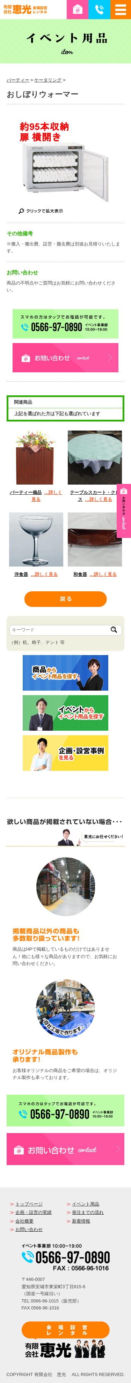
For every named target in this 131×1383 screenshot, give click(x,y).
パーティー (18, 80)
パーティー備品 (26, 492)
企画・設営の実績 (33, 1212)
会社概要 (24, 1221)
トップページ (29, 1204)
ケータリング (47, 80)
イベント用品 (85, 1204)
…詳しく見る (98, 499)
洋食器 (21, 574)
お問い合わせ (29, 1229)
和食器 (80, 574)
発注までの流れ (88, 1212)
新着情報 (81, 1221)
